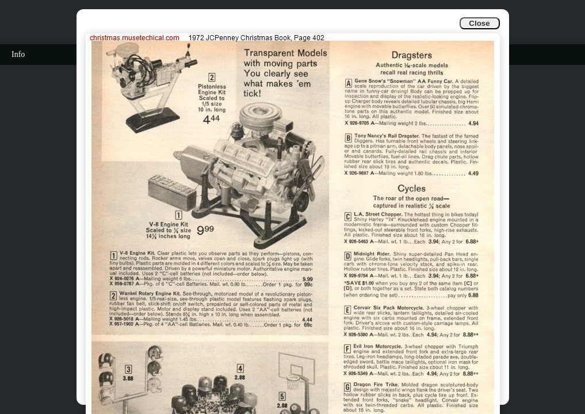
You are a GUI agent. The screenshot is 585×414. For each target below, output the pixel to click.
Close (479, 23)
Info (18, 54)
